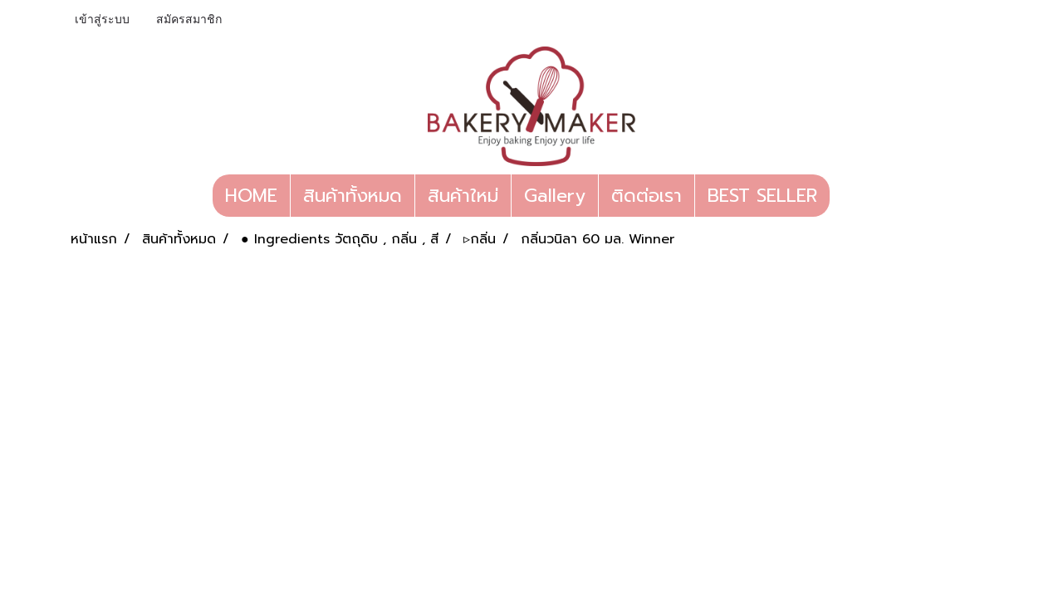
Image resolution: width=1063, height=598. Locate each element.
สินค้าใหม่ (463, 195)
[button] (844, 196)
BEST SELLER (762, 195)
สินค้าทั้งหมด (352, 195)
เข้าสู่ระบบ (102, 19)
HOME (251, 195)
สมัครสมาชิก (189, 19)
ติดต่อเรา (646, 195)
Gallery (554, 195)
